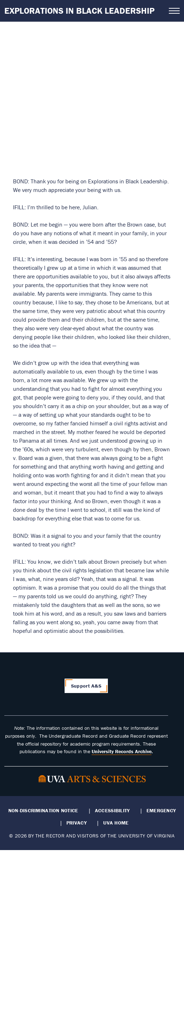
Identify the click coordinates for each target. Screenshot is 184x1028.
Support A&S (86, 686)
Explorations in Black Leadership (79, 10)
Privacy (76, 823)
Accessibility (112, 810)
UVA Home (115, 823)
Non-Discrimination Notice (43, 810)
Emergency (161, 810)
